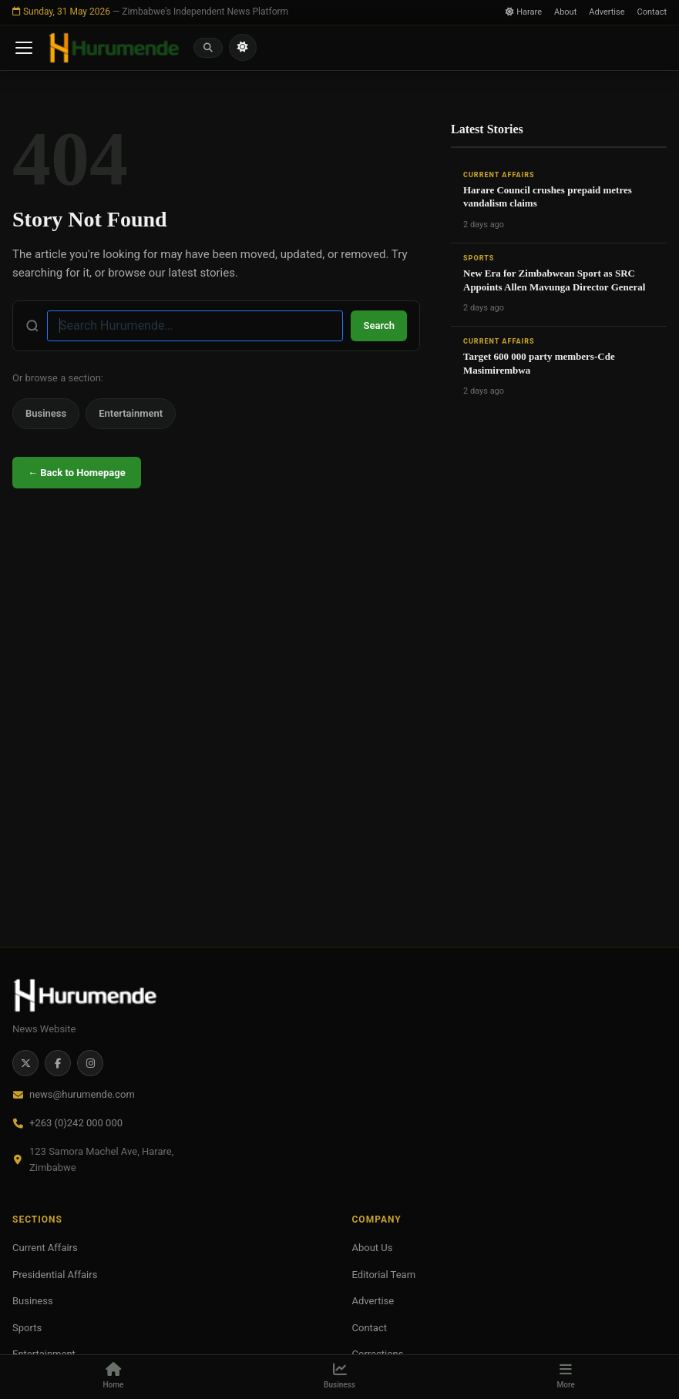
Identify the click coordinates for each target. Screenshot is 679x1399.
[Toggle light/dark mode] (243, 47)
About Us (372, 1247)
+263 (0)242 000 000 (76, 1123)
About (565, 12)
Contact (652, 12)
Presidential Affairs (54, 1274)
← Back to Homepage (77, 472)
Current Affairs (499, 175)
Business (45, 413)
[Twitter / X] (25, 1063)
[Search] (208, 48)
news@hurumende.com (82, 1094)
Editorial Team (384, 1274)
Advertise (606, 12)
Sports (478, 258)
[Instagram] (90, 1063)
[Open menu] (23, 48)
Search (379, 325)
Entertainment (131, 413)
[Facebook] (58, 1063)
